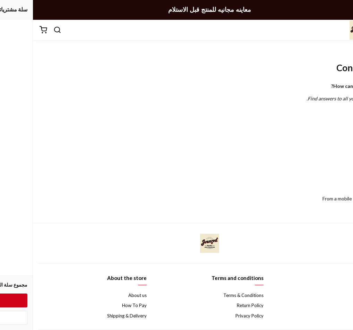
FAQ (343, 305)
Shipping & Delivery (94, 316)
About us (104, 295)
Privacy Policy (217, 316)
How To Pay (101, 305)
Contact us (337, 295)
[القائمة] (342, 30)
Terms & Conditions (210, 295)
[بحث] (24, 30)
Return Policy (217, 305)
